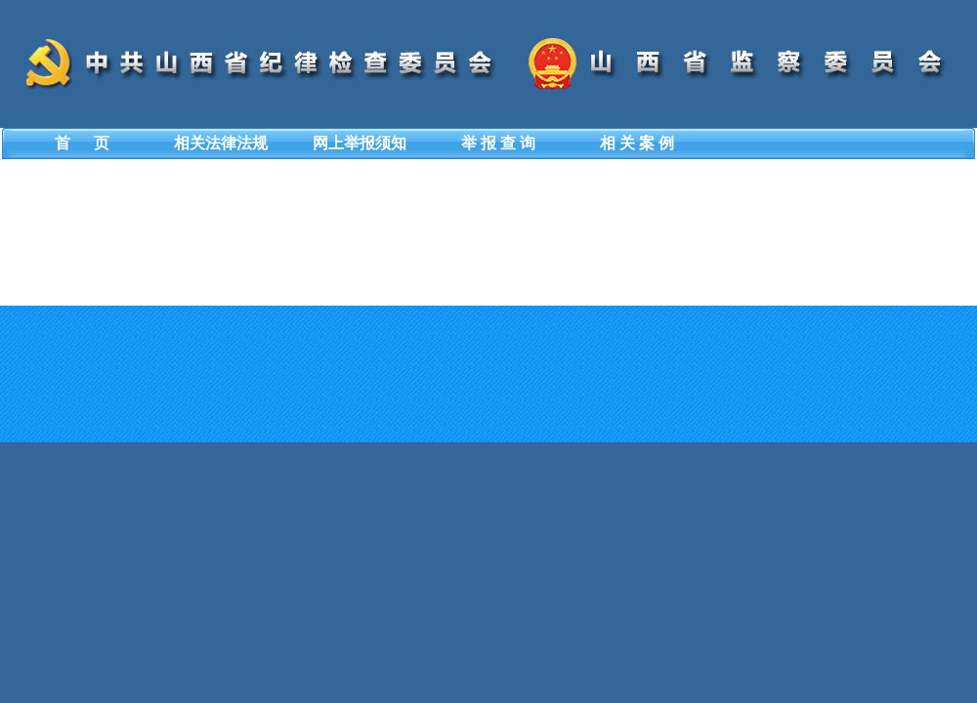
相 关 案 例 (637, 143)
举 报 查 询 (498, 143)
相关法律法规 (221, 143)
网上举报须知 (359, 143)
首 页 (82, 143)
